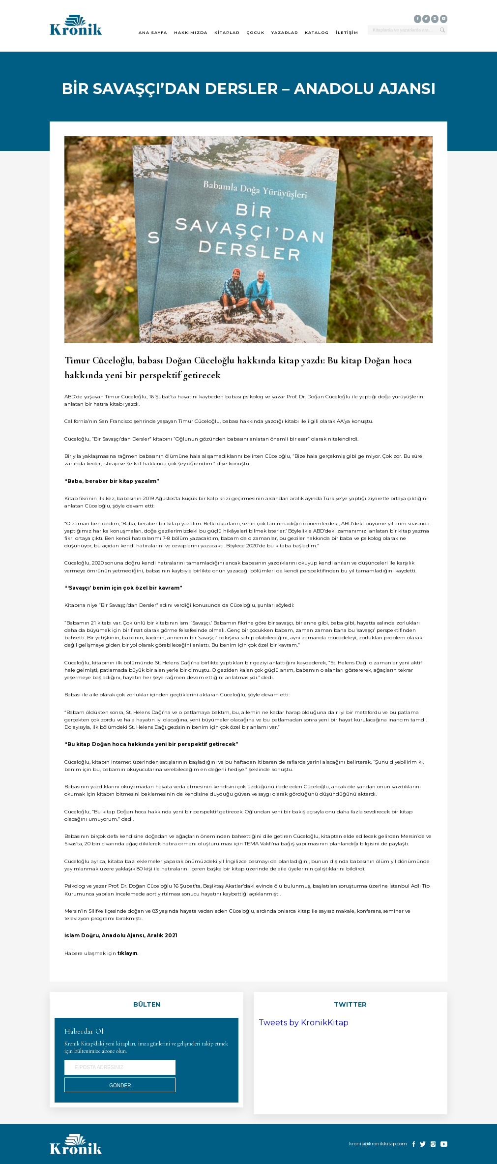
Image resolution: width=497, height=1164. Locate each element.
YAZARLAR (284, 32)
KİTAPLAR (226, 32)
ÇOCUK (255, 32)
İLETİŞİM (347, 32)
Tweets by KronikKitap (304, 1022)
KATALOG (317, 32)
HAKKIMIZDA (190, 32)
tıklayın (127, 953)
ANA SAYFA (153, 32)
